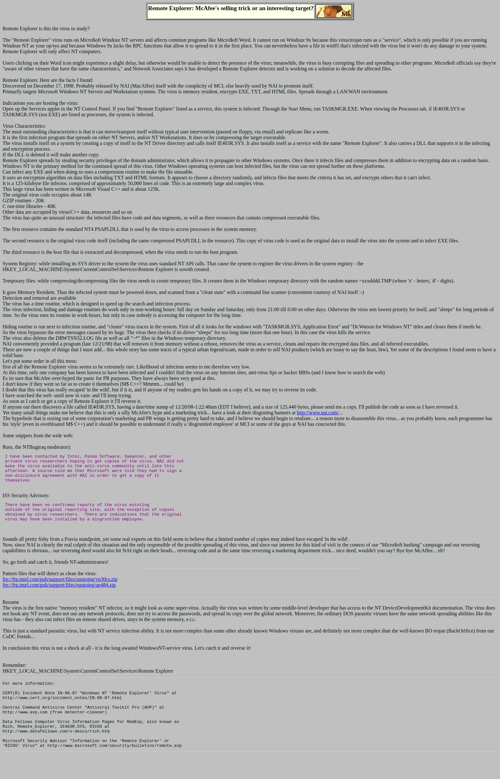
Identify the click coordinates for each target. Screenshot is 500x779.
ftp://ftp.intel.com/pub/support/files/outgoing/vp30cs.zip (60, 589)
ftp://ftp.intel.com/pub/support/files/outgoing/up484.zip (59, 595)
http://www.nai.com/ (318, 412)
